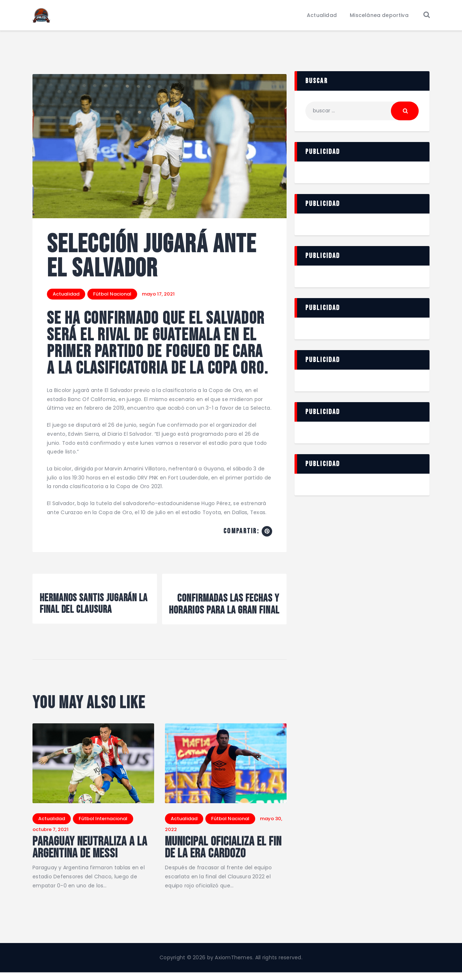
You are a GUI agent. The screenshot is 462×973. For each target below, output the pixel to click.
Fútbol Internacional (103, 818)
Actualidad (66, 293)
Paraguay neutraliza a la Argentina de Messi (90, 848)
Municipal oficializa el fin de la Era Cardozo (224, 848)
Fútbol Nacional (112, 293)
